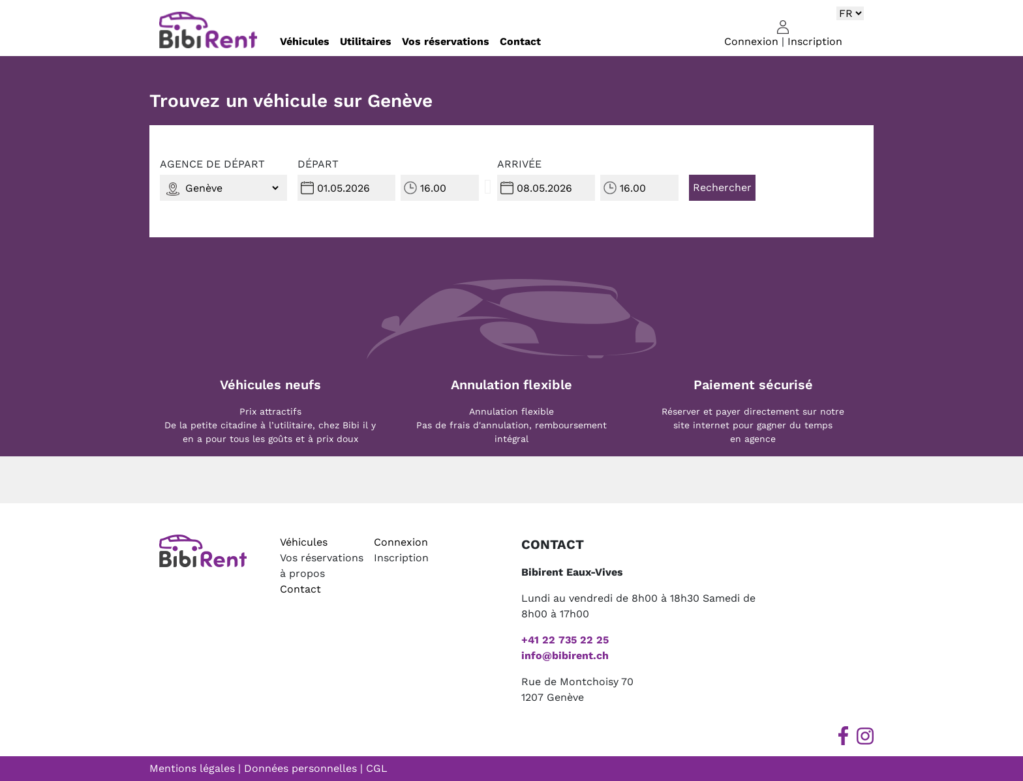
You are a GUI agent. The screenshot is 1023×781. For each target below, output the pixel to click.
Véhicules (304, 41)
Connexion (751, 41)
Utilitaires (365, 41)
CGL (377, 768)
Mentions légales (192, 768)
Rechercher (722, 187)
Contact (520, 41)
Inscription (814, 41)
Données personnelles (300, 768)
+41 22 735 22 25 (565, 640)
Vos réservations (445, 41)
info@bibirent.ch (565, 655)
